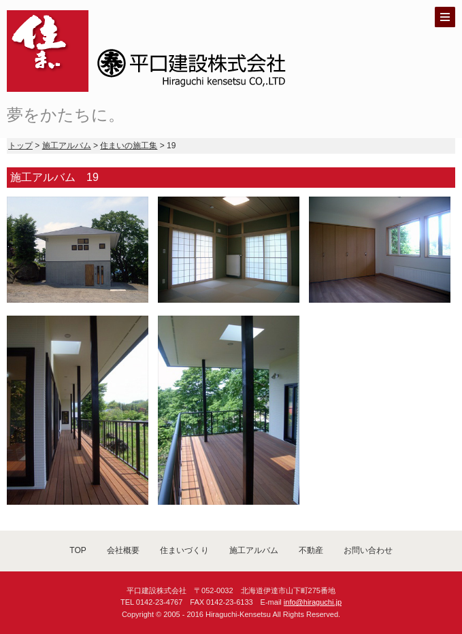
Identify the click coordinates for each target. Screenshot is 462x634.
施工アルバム (66, 145)
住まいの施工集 (128, 145)
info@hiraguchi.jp (313, 602)
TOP (77, 550)
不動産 (311, 550)
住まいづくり (184, 550)
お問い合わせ (368, 550)
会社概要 (123, 550)
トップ (20, 145)
